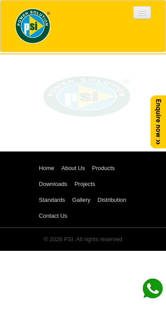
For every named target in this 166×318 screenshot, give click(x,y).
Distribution (111, 200)
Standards (52, 200)
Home (46, 168)
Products (103, 168)
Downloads (53, 184)
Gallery (81, 200)
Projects (84, 184)
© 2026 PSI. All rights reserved (83, 239)
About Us (73, 168)
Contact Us (53, 215)
